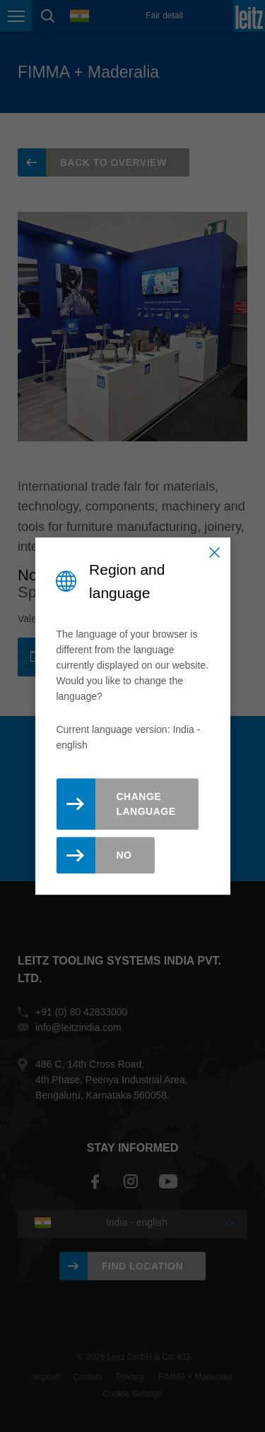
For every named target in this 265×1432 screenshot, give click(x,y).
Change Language (145, 804)
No (123, 855)
